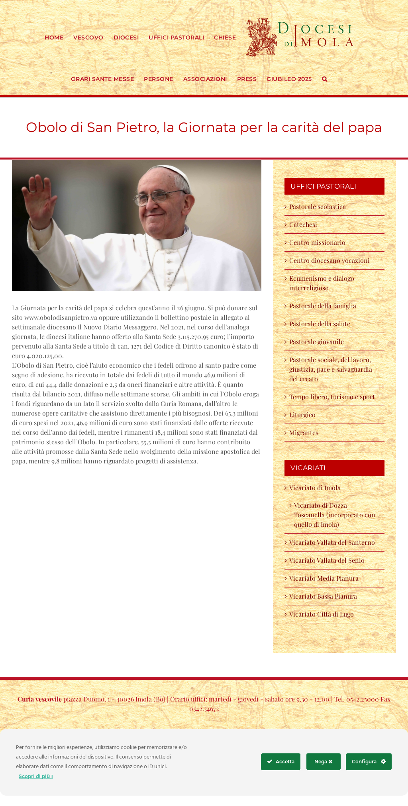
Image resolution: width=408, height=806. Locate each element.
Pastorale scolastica (317, 206)
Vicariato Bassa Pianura (323, 596)
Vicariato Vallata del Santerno (332, 542)
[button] (325, 78)
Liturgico (302, 414)
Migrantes (303, 432)
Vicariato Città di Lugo (321, 614)
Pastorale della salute (319, 323)
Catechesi (303, 224)
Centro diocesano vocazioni (331, 260)
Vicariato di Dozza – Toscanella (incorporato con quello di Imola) (334, 514)
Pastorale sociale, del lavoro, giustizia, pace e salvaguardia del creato (330, 369)
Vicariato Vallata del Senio (327, 560)
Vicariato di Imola (315, 487)
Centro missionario (317, 242)
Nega (323, 762)
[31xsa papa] (136, 225)
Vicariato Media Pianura (324, 578)
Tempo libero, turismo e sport (332, 396)
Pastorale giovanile (316, 341)
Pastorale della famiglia (322, 306)
